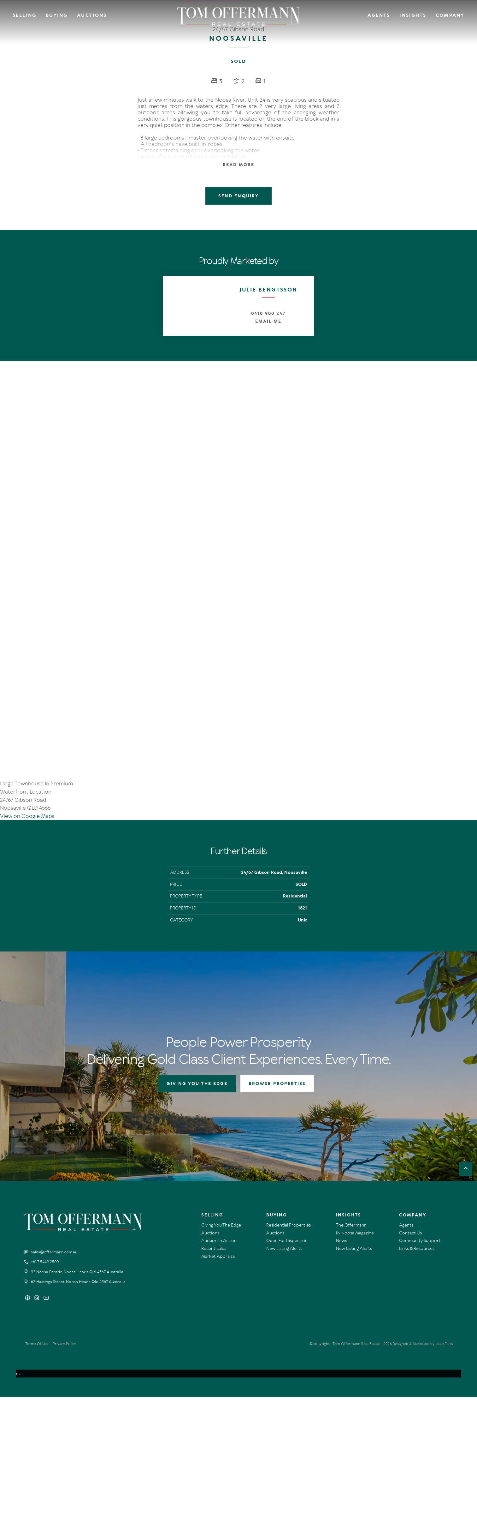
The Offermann (351, 1346)
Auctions (92, 15)
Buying (57, 15)
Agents (379, 15)
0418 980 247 (268, 313)
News (341, 1362)
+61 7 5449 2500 (45, 1383)
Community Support (420, 1362)
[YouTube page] (46, 1420)
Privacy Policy (64, 1465)
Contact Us (410, 1354)
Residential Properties (288, 1346)
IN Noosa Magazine (355, 1354)
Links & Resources (416, 1369)
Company (450, 15)
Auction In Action (219, 1362)
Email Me (268, 321)
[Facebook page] (28, 1420)
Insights (412, 15)
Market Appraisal (218, 1377)
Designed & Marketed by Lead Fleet (422, 1465)
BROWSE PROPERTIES (277, 1205)
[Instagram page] (37, 1420)
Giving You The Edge (221, 1346)
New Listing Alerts (284, 1369)
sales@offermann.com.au (54, 1373)
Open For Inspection (287, 1362)
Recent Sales (213, 1369)
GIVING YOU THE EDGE (197, 1205)
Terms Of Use (37, 1465)
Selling (24, 15)
